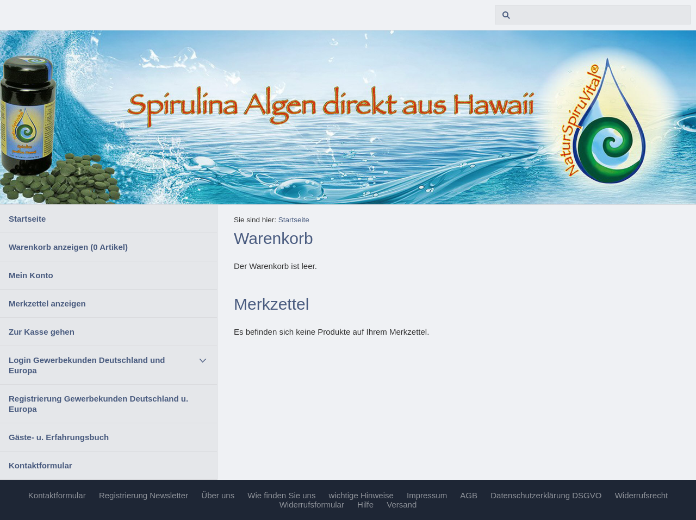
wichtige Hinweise (361, 495)
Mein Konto (31, 275)
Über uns (217, 495)
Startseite (27, 218)
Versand (402, 504)
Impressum (427, 495)
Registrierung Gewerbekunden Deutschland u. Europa (98, 404)
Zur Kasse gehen (41, 331)
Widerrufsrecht (641, 495)
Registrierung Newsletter (143, 495)
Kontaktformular (40, 465)
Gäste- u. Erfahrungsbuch (59, 437)
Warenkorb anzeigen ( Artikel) (68, 247)
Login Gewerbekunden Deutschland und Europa (87, 365)
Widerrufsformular (311, 504)
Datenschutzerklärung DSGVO (545, 495)
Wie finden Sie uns (281, 495)
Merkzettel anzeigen (47, 303)
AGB (468, 495)
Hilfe (365, 504)
